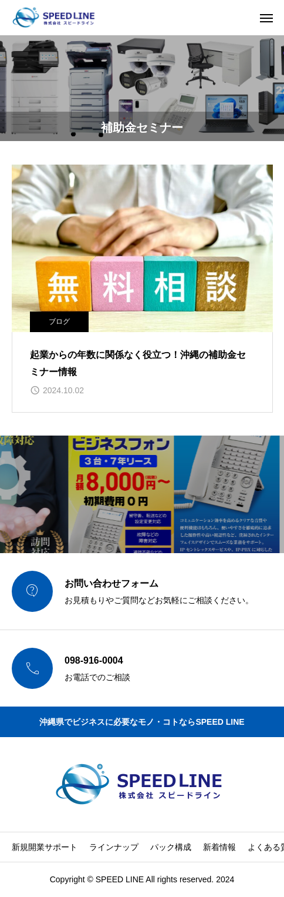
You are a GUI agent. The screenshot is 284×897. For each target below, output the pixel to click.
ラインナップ (113, 847)
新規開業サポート (44, 847)
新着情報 (219, 847)
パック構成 (170, 847)
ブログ (59, 321)
